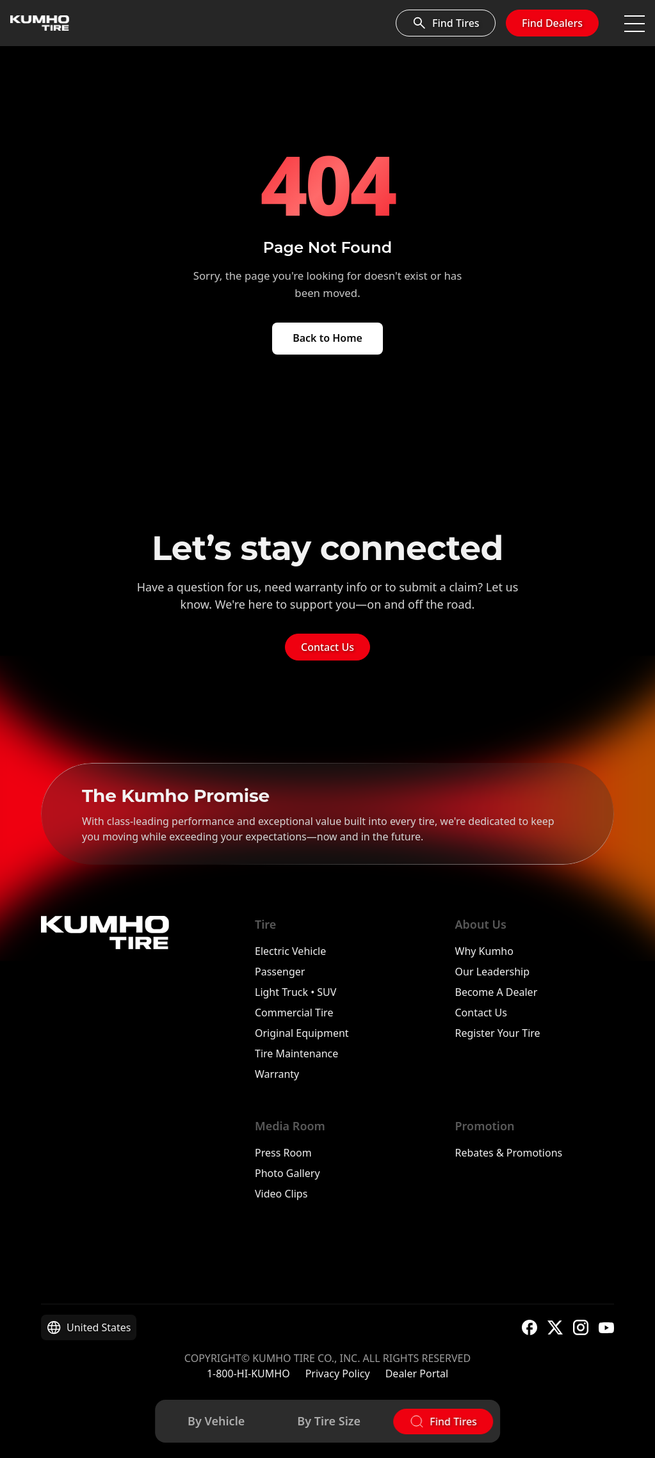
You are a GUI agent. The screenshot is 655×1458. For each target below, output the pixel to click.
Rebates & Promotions (509, 1153)
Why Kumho (484, 951)
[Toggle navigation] (634, 23)
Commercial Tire (294, 1012)
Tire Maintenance (296, 1053)
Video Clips (281, 1194)
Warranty (277, 1074)
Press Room (283, 1153)
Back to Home (327, 338)
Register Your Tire (497, 1033)
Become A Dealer (496, 992)
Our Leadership (492, 972)
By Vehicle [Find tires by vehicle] (216, 1421)
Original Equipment (302, 1033)
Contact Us (327, 647)
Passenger (280, 972)
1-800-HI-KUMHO (248, 1373)
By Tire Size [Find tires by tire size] (328, 1421)
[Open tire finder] (443, 1421)
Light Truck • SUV (295, 992)
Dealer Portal (416, 1373)
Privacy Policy (337, 1373)
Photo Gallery (287, 1173)
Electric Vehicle (290, 951)
